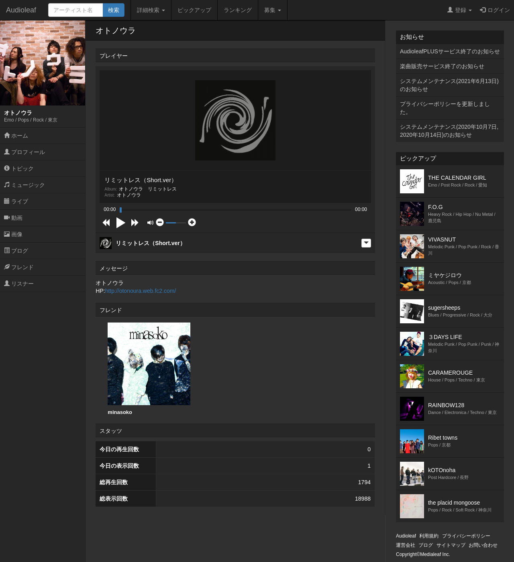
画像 (13, 234)
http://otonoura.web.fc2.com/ (140, 291)
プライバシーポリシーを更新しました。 (445, 108)
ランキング (238, 10)
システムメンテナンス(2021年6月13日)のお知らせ (449, 85)
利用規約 (429, 536)
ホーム (16, 135)
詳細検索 (151, 10)
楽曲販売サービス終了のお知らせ (442, 66)
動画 (13, 218)
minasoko (149, 369)
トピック (19, 168)
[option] (149, 369)
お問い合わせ (483, 545)
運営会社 (405, 545)
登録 (459, 10)
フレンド (19, 267)
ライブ (16, 201)
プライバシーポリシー (466, 536)
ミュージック (24, 185)
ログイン (495, 10)
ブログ (16, 251)
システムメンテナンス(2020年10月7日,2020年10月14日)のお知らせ (449, 131)
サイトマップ (450, 545)
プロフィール (24, 152)
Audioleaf (21, 10)
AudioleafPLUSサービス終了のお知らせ (450, 51)
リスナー (19, 283)
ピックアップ (194, 10)
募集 (272, 10)
